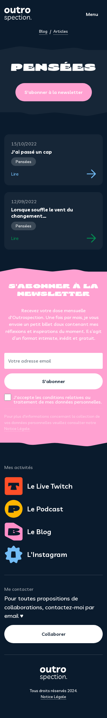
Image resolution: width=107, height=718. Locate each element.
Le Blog (27, 531)
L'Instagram (35, 554)
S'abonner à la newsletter (54, 92)
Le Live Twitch (38, 486)
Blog (43, 31)
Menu (92, 14)
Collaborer (54, 634)
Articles (60, 31)
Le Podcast (33, 509)
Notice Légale (17, 428)
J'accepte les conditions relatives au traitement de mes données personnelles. (57, 399)
